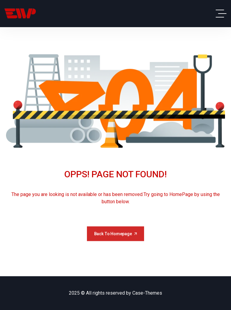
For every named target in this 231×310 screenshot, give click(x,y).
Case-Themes (147, 293)
